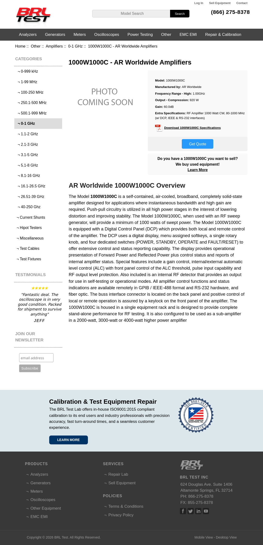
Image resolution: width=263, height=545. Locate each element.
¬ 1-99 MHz (26, 82)
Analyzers (28, 34)
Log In (198, 3)
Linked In (198, 511)
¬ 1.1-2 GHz (27, 134)
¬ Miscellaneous (30, 238)
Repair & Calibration (223, 34)
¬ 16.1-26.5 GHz (30, 186)
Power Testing (140, 34)
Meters (80, 34)
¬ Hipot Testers (29, 228)
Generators (55, 34)
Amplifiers (54, 46)
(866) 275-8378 (230, 12)
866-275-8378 (200, 496)
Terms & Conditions (125, 506)
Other (36, 46)
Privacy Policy (121, 515)
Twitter (191, 511)
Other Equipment (45, 508)
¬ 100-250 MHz (29, 92)
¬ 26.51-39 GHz (30, 197)
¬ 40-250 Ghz (28, 207)
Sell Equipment (220, 3)
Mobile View (203, 537)
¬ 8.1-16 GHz (28, 176)
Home (20, 46)
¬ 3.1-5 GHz (27, 155)
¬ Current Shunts (30, 217)
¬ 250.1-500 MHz (31, 103)
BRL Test (61, 537)
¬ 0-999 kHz (27, 71)
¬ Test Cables (27, 248)
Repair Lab (118, 474)
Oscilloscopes (106, 34)
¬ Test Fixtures (28, 259)
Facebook (183, 511)
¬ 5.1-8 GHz (27, 165)
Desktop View (226, 537)
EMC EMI (188, 34)
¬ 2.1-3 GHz (27, 144)
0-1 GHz (75, 46)
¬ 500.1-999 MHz (31, 113)
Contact (241, 3)
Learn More (198, 170)
